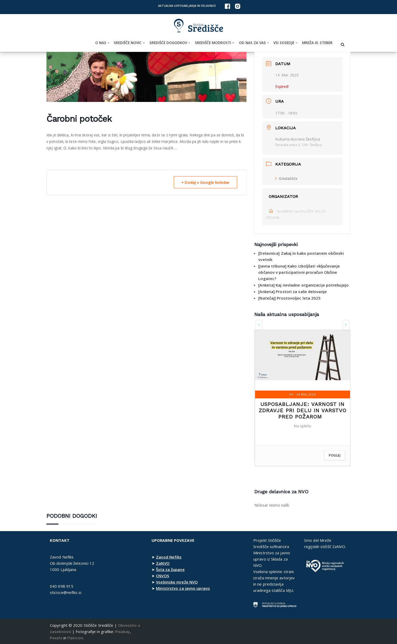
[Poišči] (343, 44)
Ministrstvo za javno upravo (183, 588)
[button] (108, 43)
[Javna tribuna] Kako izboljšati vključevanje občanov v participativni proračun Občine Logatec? (299, 272)
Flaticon (75, 637)
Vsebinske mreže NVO (177, 582)
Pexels (56, 637)
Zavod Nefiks (169, 557)
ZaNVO (163, 563)
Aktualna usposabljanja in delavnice (187, 6)
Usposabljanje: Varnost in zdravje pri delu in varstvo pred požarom (302, 410)
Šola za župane (170, 569)
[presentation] (259, 325)
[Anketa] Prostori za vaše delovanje (292, 291)
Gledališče (286, 178)
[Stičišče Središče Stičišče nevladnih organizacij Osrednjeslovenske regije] (198, 26)
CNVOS (162, 575)
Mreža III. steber (317, 42)
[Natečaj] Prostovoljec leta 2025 (289, 298)
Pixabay (122, 631)
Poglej (334, 455)
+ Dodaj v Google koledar (205, 182)
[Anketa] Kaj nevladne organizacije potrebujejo (303, 285)
